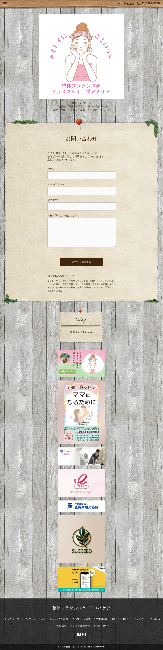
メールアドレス (56, 184)
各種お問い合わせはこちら (63, 215)
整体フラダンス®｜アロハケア (81, 607)
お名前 (52, 168)
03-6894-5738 (148, 4)
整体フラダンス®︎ (74, 646)
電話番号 (53, 199)
